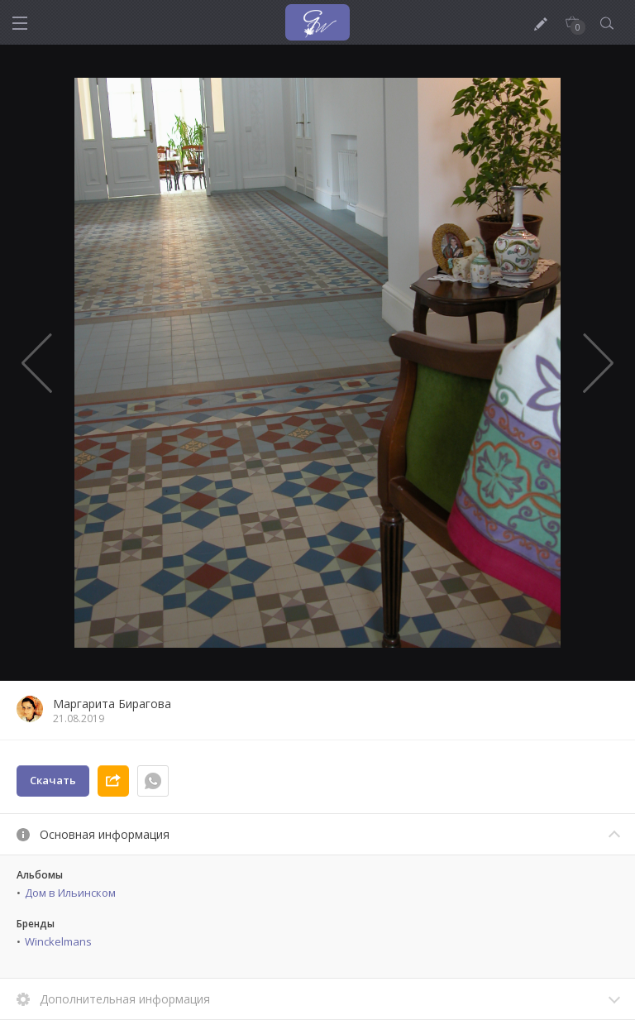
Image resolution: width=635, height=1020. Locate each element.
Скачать (53, 780)
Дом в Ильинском (70, 892)
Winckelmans (58, 941)
